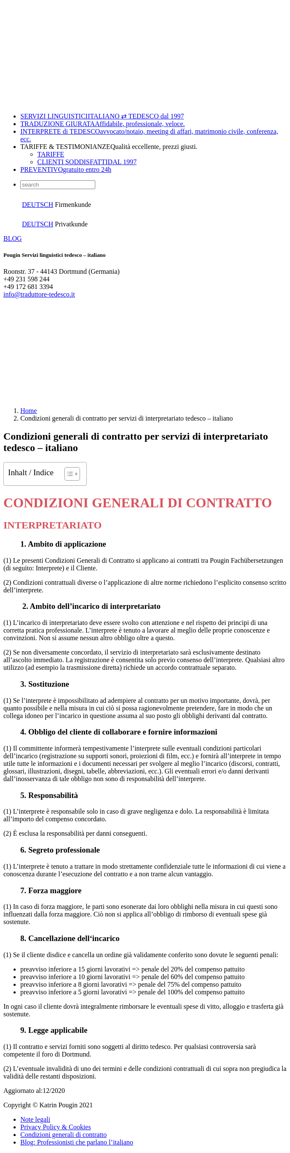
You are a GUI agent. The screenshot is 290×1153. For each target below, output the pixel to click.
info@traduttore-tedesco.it (39, 294)
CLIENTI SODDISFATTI (87, 161)
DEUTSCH (37, 204)
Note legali (35, 1119)
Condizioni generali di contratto (63, 1134)
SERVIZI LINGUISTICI (102, 116)
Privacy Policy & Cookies (55, 1127)
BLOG (12, 238)
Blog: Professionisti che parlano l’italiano (76, 1142)
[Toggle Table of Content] (68, 474)
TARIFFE (50, 154)
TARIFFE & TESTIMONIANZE (108, 146)
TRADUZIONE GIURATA (102, 123)
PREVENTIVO (65, 169)
